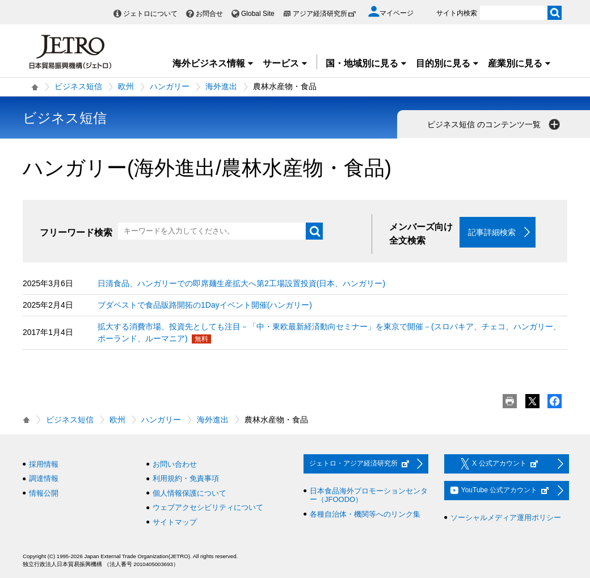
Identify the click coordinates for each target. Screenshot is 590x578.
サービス (285, 63)
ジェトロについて (150, 14)
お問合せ (209, 14)
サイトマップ (175, 522)
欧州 (126, 86)
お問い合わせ (175, 464)
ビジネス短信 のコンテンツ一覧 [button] (494, 124)
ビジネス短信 (78, 86)
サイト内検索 (456, 13)
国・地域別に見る (366, 63)
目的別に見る (447, 63)
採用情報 (43, 464)
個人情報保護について (189, 493)
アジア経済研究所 (324, 14)
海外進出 (221, 86)
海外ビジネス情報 (213, 63)
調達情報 (43, 479)
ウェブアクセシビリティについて (208, 508)
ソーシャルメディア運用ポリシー (505, 517)
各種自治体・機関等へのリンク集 (365, 514)
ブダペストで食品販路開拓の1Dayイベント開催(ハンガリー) (205, 304)
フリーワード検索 (76, 232)
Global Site (258, 14)
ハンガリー (169, 86)
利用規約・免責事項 (186, 479)
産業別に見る (519, 63)
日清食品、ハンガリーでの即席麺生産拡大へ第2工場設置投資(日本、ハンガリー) (241, 283)
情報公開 (43, 493)
